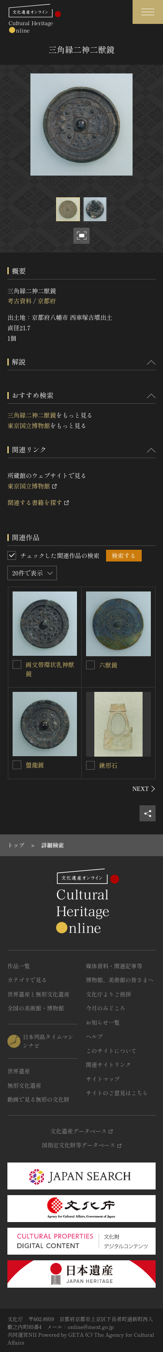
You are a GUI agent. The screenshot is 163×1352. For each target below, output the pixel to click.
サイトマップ (103, 1079)
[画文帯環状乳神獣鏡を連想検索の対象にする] (17, 664)
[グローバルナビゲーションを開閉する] (148, 12)
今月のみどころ (106, 1008)
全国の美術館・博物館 (35, 1008)
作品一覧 (18, 966)
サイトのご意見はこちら (117, 1093)
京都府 (46, 300)
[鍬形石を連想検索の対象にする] (90, 765)
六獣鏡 (108, 665)
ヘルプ (94, 1036)
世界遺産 (18, 1071)
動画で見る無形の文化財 (38, 1099)
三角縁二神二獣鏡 (31, 415)
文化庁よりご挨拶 (108, 994)
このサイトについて (111, 1050)
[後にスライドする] (144, 789)
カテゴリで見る (27, 980)
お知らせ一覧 (103, 1022)
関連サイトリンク (108, 1064)
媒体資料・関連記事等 (114, 966)
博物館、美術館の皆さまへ (120, 980)
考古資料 (19, 300)
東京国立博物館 (28, 425)
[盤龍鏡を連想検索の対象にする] (17, 765)
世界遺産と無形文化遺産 (38, 994)
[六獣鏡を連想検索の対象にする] (90, 665)
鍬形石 (108, 765)
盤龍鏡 (35, 765)
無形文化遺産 (24, 1085)
